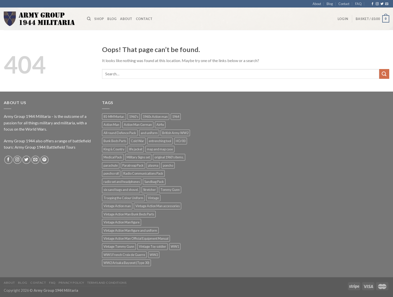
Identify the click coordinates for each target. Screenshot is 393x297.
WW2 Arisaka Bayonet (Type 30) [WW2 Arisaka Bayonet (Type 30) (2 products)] (126, 263)
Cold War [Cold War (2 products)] (137, 141)
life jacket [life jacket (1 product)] (135, 149)
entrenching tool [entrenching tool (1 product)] (160, 141)
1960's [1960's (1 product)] (133, 117)
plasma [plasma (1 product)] (153, 165)
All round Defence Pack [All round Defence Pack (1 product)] (120, 133)
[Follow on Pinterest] (44, 160)
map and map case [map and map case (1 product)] (160, 149)
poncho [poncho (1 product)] (168, 165)
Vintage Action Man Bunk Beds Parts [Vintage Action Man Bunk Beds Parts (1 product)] (129, 214)
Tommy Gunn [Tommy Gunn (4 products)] (170, 190)
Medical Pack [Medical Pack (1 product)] (113, 157)
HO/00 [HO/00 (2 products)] (180, 141)
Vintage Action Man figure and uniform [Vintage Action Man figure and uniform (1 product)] (130, 230)
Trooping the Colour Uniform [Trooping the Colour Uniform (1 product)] (123, 198)
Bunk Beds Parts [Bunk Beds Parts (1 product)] (115, 141)
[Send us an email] (386, 4)
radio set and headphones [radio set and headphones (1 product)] (122, 182)
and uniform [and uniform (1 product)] (149, 133)
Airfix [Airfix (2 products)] (160, 125)
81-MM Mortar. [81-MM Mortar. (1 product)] (114, 117)
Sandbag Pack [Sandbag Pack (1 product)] (154, 182)
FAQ (358, 4)
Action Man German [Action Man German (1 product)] (138, 125)
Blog (330, 4)
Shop (99, 19)
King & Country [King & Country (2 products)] (114, 149)
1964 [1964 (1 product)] (175, 117)
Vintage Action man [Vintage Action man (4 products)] (117, 206)
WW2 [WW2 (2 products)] (154, 255)
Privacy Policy (71, 282)
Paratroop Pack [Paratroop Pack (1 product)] (133, 165)
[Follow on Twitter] (381, 4)
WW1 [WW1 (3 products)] (175, 246)
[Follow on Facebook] (372, 4)
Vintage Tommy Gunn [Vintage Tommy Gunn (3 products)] (119, 246)
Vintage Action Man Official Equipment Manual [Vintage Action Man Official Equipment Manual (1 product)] (136, 238)
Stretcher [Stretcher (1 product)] (149, 190)
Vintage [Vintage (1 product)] (153, 198)
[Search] (89, 19)
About (317, 4)
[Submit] (384, 74)
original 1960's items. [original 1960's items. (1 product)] (169, 157)
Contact (343, 4)
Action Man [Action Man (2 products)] (111, 125)
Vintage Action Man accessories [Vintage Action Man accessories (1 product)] (157, 206)
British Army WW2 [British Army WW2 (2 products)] (175, 133)
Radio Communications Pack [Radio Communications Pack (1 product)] (143, 173)
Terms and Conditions (106, 282)
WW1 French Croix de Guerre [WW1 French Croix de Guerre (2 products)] (124, 255)
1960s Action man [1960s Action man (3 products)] (155, 117)
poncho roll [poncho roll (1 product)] (111, 173)
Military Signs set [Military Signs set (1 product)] (138, 157)
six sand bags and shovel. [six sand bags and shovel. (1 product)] (121, 190)
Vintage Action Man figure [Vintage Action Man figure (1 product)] (122, 222)
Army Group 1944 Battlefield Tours (45, 147)
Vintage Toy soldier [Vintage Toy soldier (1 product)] (152, 246)
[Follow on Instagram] (377, 4)
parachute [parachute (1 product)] (111, 165)
